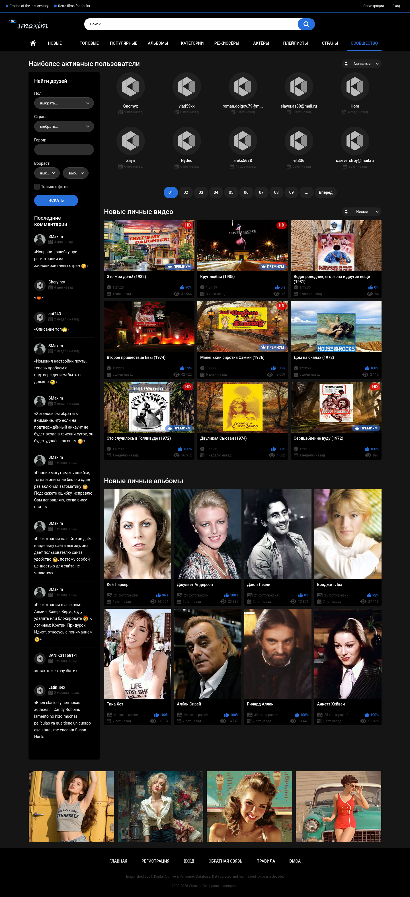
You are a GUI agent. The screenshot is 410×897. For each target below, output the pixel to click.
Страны (330, 43)
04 (216, 192)
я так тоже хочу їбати (55, 670)
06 (246, 192)
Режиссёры (226, 43)
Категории (192, 43)
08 (276, 192)
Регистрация (373, 6)
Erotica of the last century (29, 6)
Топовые (89, 43)
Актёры (261, 43)
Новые (55, 43)
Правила (266, 861)
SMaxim (55, 236)
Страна (41, 116)
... (306, 192)
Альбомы (158, 43)
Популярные (123, 43)
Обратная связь (225, 861)
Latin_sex (56, 687)
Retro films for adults (74, 6)
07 (261, 192)
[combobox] (64, 103)
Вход (396, 6)
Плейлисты (295, 43)
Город (39, 140)
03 (201, 192)
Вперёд (326, 192)
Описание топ (51, 329)
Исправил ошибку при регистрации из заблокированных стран (60, 259)
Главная (33, 43)
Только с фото (54, 186)
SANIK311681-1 (62, 655)
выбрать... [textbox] (49, 103)
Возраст (42, 163)
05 (231, 192)
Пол (38, 93)
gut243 (54, 314)
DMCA (295, 861)
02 (186, 192)
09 (291, 192)
